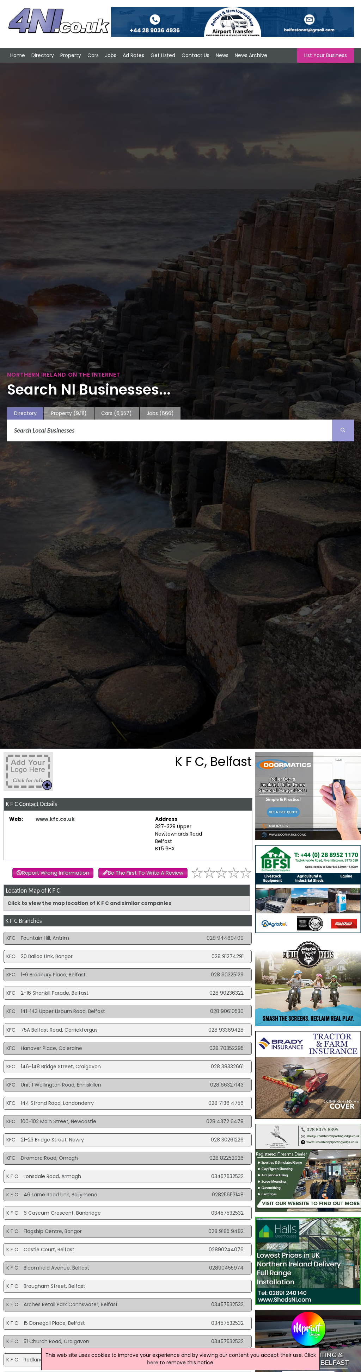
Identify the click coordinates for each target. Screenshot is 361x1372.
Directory (42, 55)
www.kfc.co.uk (55, 819)
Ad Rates (133, 55)
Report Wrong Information (55, 872)
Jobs (110, 55)
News (222, 55)
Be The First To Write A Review (145, 872)
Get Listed (163, 55)
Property (70, 55)
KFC (11, 938)
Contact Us (195, 55)
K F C (12, 1176)
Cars (93, 55)
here (152, 1362)
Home (17, 55)
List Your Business (325, 55)
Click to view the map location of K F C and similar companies (89, 903)
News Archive (251, 55)
